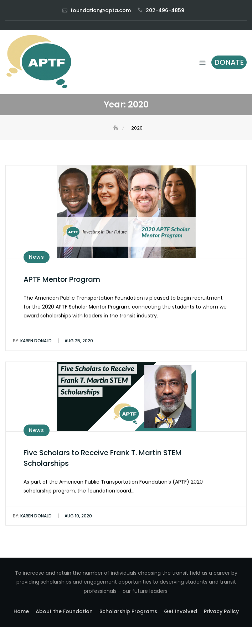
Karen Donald (32, 341)
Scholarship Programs (128, 611)
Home (21, 611)
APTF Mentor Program (62, 279)
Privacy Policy (221, 611)
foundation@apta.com (101, 10)
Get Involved (180, 611)
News (36, 256)
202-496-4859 (165, 10)
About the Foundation (64, 611)
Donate (229, 62)
